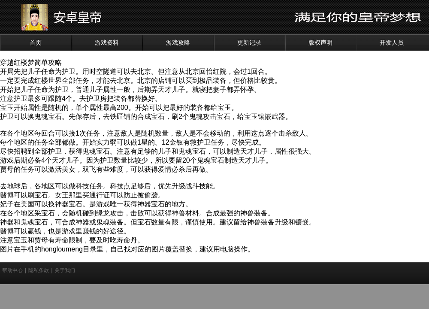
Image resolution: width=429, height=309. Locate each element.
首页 (36, 42)
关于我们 (64, 270)
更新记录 (249, 42)
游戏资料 (107, 42)
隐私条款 (38, 270)
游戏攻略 (178, 42)
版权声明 (320, 42)
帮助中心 (12, 270)
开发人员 (392, 42)
